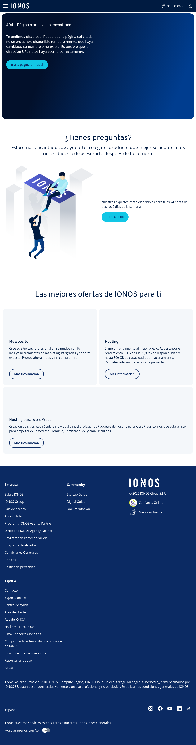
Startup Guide (77, 494)
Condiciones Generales (21, 552)
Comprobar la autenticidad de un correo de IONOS (34, 643)
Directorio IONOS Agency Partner (28, 531)
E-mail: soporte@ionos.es (23, 634)
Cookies (10, 560)
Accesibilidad (14, 516)
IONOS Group (14, 502)
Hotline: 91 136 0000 (19, 627)
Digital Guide (76, 502)
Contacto (11, 590)
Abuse (9, 668)
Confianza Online (151, 502)
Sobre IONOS (14, 494)
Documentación (78, 509)
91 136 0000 (115, 223)
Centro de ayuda (17, 605)
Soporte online (15, 598)
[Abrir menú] (5, 5)
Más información (26, 374)
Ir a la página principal (27, 65)
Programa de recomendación (26, 538)
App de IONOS (15, 619)
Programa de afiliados (20, 545)
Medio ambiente (150, 512)
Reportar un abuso (18, 660)
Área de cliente (15, 612)
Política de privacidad (20, 567)
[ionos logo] (20, 6)
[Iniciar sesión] (190, 6)
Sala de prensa (15, 509)
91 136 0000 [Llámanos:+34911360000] (172, 6)
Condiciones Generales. (95, 723)
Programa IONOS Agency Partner (28, 523)
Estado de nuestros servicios (25, 653)
